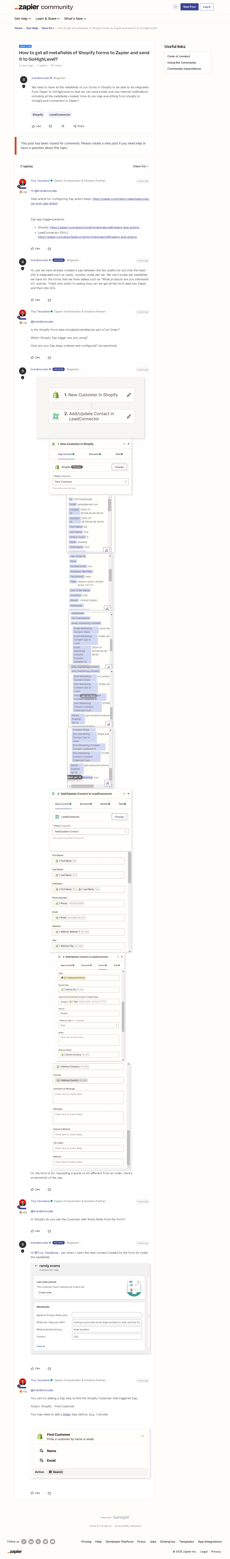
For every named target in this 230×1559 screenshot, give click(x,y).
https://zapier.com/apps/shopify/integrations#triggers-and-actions (94, 227)
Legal (204, 1551)
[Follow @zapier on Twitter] (45, 1541)
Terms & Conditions (100, 1525)
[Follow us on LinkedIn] (31, 1541)
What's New (75, 18)
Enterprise (167, 1541)
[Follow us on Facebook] (24, 1541)
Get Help (23, 18)
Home (19, 28)
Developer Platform (119, 1541)
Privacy (216, 1551)
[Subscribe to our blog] (38, 1541)
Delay (67, 1414)
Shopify (38, 114)
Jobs (153, 1541)
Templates (186, 1541)
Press (141, 1541)
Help (98, 1541)
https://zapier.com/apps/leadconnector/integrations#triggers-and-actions (87, 237)
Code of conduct (178, 56)
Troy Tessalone (40, 180)
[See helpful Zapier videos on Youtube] (52, 1541)
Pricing (86, 1541)
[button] (189, 6)
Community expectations (184, 68)
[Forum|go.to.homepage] (45, 6)
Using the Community (181, 62)
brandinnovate (40, 78)
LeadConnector (60, 114)
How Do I (48, 28)
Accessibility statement (128, 1525)
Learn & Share (48, 18)
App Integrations (210, 1541)
